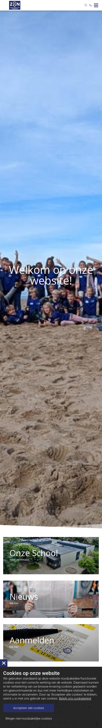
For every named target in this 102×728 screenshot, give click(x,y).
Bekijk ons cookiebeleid (75, 698)
